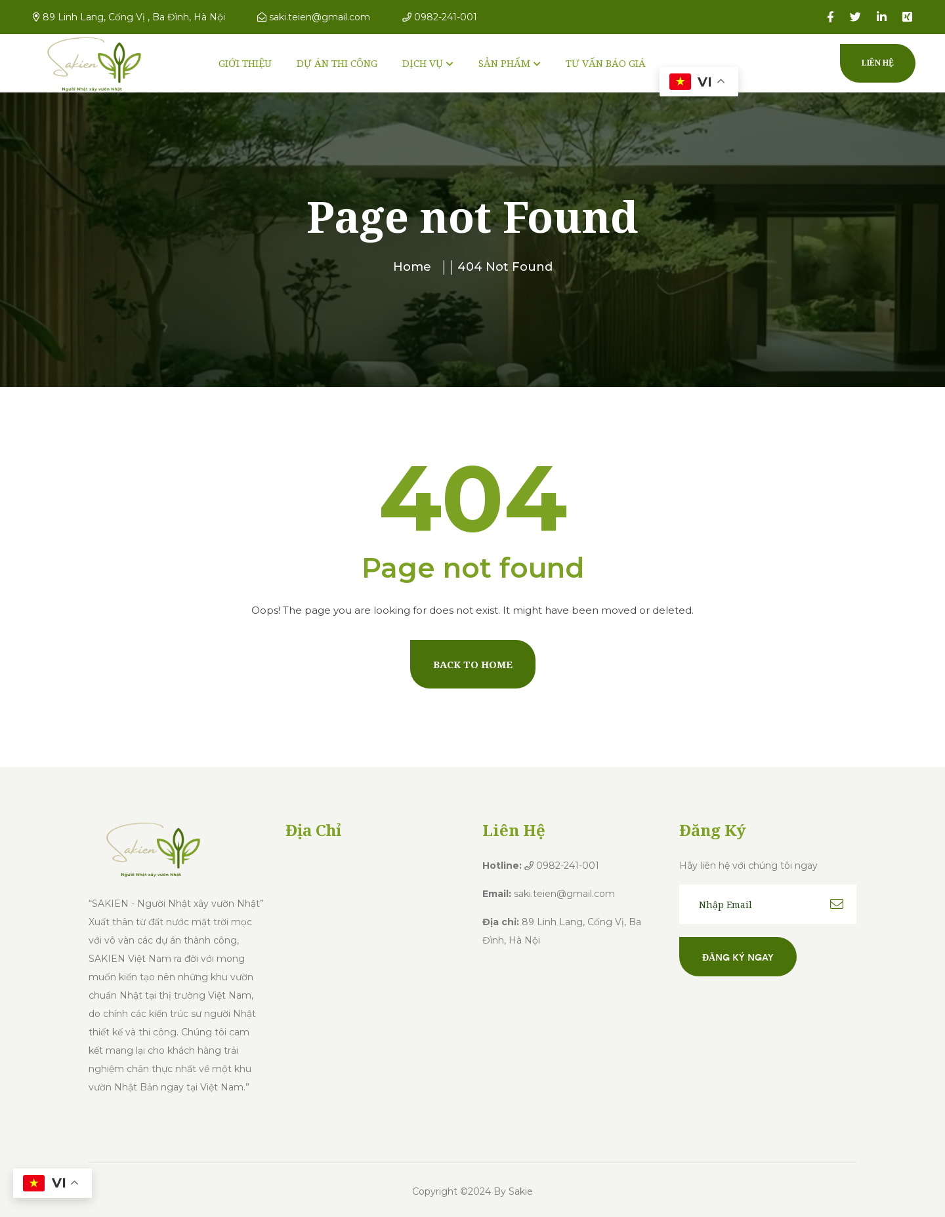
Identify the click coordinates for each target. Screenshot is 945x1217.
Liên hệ (878, 62)
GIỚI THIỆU (245, 63)
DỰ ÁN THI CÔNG (337, 63)
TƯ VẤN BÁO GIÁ (606, 63)
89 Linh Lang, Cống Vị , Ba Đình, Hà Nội (129, 17)
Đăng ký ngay (738, 956)
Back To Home (473, 664)
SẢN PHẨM (504, 63)
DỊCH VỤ (422, 63)
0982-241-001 (439, 17)
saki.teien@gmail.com (313, 17)
